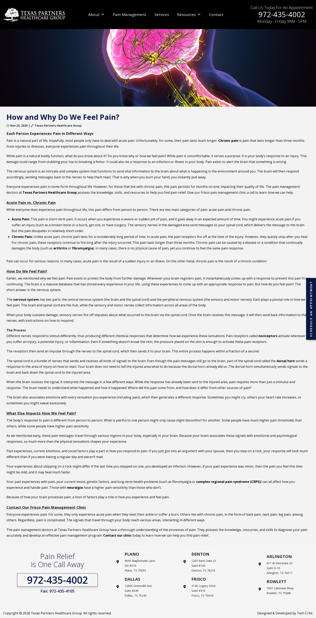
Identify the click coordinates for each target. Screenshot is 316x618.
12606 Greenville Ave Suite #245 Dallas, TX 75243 (138, 590)
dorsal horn (285, 361)
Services (161, 14)
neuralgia (75, 487)
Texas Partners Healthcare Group (50, 192)
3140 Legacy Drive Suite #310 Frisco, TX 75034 (203, 590)
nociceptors (267, 336)
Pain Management (129, 14)
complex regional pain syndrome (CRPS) (228, 481)
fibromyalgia (82, 248)
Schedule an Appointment (311, 309)
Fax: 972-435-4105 (57, 591)
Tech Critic (305, 613)
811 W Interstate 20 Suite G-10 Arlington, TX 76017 (279, 568)
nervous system (26, 299)
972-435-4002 (281, 14)
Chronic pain (228, 140)
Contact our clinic (117, 535)
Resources (189, 14)
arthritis (60, 248)
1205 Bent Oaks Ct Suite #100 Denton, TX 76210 (203, 565)
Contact (216, 14)
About (96, 14)
